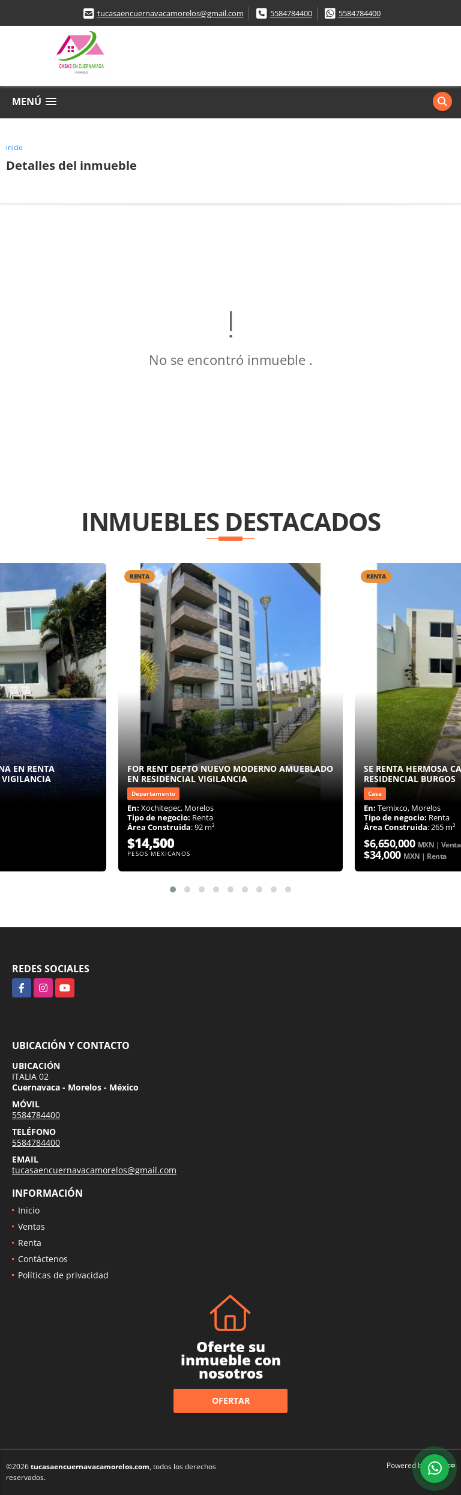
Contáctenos (43, 1259)
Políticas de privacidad (63, 1275)
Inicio (14, 147)
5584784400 (291, 13)
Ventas (31, 1226)
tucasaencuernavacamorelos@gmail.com (170, 13)
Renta (29, 1242)
